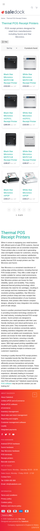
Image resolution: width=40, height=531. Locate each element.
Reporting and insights (9, 419)
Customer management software (13, 422)
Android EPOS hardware (10, 444)
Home (3, 18)
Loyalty (4, 426)
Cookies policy (6, 502)
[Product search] (32, 7)
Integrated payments (9, 429)
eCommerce (5, 408)
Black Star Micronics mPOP (8, 193)
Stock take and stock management (14, 415)
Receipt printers (7, 458)
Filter (5, 42)
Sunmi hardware (7, 447)
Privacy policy (6, 499)
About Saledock (7, 397)
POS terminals (6, 454)
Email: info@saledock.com (11, 484)
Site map (21, 519)
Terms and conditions (9, 495)
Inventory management (10, 411)
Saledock (24, 521)
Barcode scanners (8, 462)
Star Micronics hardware (10, 451)
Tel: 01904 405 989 (8, 480)
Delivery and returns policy (11, 506)
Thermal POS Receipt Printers (17, 18)
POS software (6, 383)
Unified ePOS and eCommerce (13, 401)
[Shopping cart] (36, 7)
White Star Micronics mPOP (27, 193)
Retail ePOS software (9, 404)
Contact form (6, 477)
